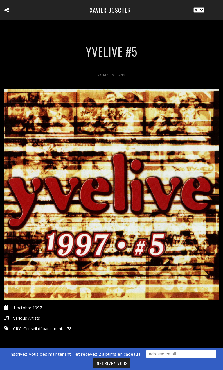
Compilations (111, 74)
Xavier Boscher (110, 10)
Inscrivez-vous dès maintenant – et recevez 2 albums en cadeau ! (74, 354)
